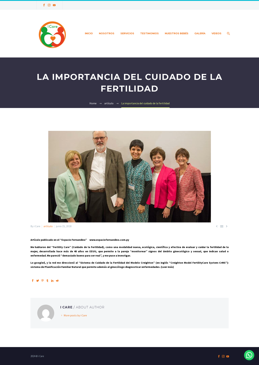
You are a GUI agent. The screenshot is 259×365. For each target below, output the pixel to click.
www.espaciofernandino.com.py (109, 239)
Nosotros (106, 33)
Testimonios (149, 33)
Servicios (127, 33)
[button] (249, 355)
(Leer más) (167, 267)
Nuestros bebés (176, 33)
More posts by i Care (75, 315)
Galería (199, 33)
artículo (48, 226)
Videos (216, 33)
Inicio (89, 33)
